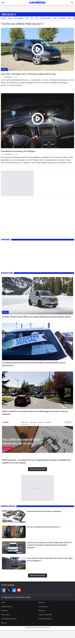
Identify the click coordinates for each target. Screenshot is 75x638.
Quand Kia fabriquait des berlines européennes (44, 511)
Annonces (62, 18)
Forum (69, 18)
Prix (37, 18)
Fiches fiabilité (18, 18)
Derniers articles (8, 506)
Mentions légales (5, 614)
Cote (55, 18)
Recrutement (4, 610)
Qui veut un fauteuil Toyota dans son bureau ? (43, 527)
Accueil (3, 18)
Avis (27, 18)
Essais (10, 18)
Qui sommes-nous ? (44, 606)
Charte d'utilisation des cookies (9, 618)
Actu (32, 18)
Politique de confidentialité (45, 614)
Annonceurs (42, 602)
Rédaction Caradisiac (6, 606)
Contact (3, 602)
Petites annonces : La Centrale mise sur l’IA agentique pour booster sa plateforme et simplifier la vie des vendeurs (36, 461)
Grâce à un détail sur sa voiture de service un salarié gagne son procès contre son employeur (35, 412)
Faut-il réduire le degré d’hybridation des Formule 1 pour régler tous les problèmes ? (50, 559)
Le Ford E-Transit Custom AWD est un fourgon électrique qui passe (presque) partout (36, 317)
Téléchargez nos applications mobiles (17, 597)
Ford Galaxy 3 (9, 14)
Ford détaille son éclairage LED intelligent (18, 151)
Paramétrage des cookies (45, 618)
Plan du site (42, 610)
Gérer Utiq (3, 622)
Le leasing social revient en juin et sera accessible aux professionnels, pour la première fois (33, 364)
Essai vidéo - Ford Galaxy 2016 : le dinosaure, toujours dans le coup (28, 74)
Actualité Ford (7, 273)
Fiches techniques (46, 18)
